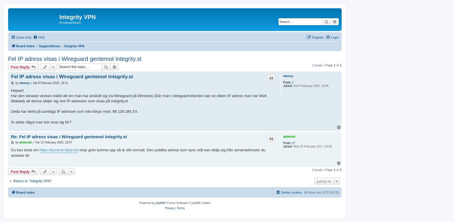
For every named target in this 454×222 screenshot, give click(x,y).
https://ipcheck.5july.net (58, 150)
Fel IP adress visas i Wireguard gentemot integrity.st (75, 59)
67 (293, 143)
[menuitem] (39, 37)
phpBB (159, 203)
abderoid (289, 136)
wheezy (288, 76)
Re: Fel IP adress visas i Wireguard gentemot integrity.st (69, 136)
